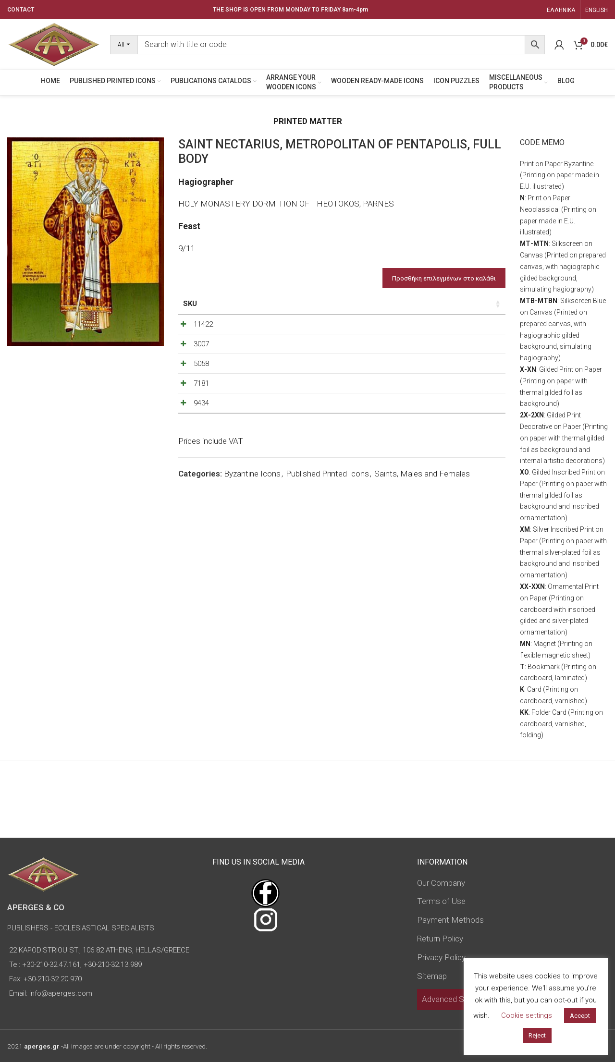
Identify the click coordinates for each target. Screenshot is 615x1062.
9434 (201, 463)
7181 (201, 431)
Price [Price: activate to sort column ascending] (410, 303)
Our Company (441, 883)
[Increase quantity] (477, 337)
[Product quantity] (461, 337)
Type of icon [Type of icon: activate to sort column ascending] (357, 308)
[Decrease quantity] (445, 337)
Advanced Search (453, 999)
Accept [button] (580, 1015)
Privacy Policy (441, 957)
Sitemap (432, 976)
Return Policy (440, 938)
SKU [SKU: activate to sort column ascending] (190, 303)
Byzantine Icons (252, 546)
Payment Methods (450, 920)
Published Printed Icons (327, 546)
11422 (203, 334)
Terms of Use (441, 901)
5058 (201, 399)
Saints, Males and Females (422, 546)
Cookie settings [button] (526, 1015)
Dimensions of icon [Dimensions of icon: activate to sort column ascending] (288, 308)
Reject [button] (537, 1035)
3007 (201, 367)
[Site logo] (53, 44)
